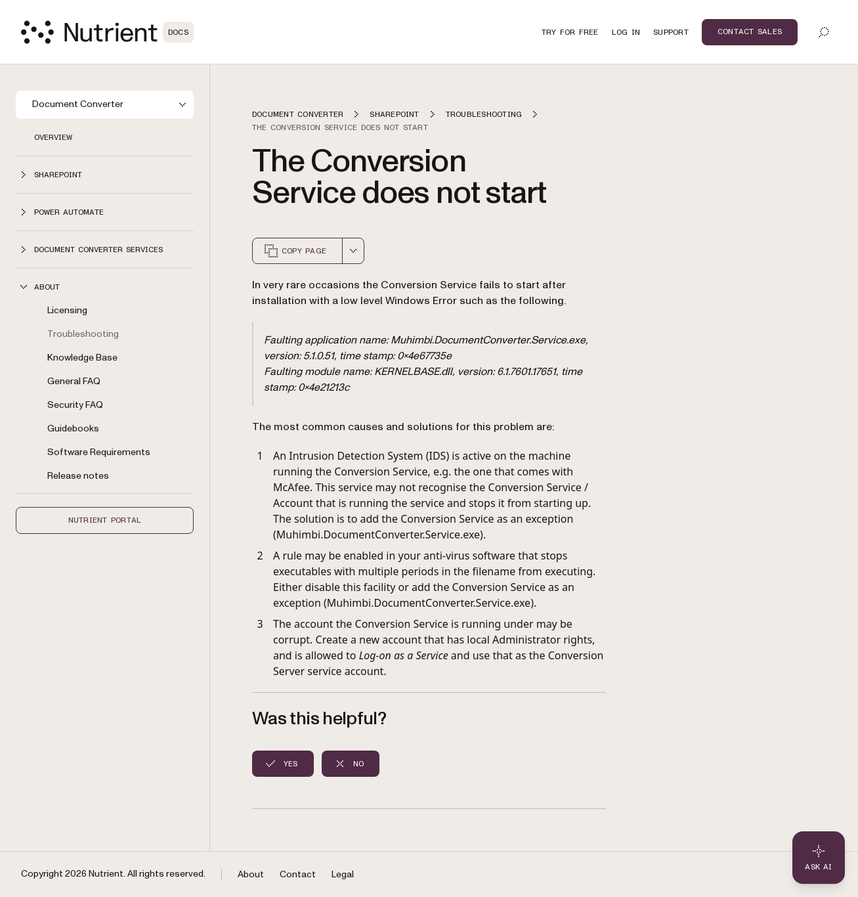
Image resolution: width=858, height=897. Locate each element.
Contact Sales (750, 31)
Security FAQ (75, 405)
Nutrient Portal (105, 520)
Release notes (78, 476)
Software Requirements (98, 452)
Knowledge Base (82, 357)
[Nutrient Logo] (107, 32)
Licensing (67, 310)
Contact (298, 874)
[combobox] (353, 251)
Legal (343, 874)
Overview (53, 137)
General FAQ (73, 381)
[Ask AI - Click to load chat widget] (818, 857)
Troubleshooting (83, 334)
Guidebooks (73, 428)
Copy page (294, 251)
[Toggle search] (824, 32)
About (251, 874)
